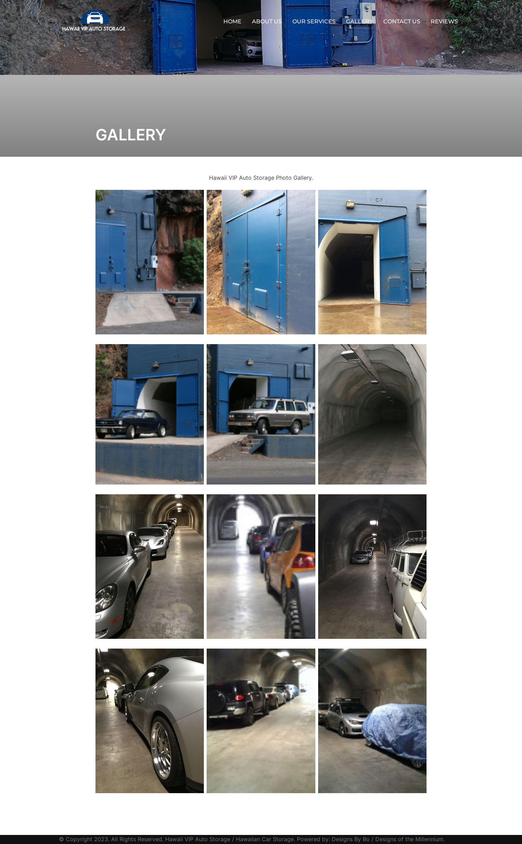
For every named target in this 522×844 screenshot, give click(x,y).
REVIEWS (444, 21)
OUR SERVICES (314, 21)
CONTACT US (401, 21)
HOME (232, 21)
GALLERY (359, 21)
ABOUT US (267, 21)
